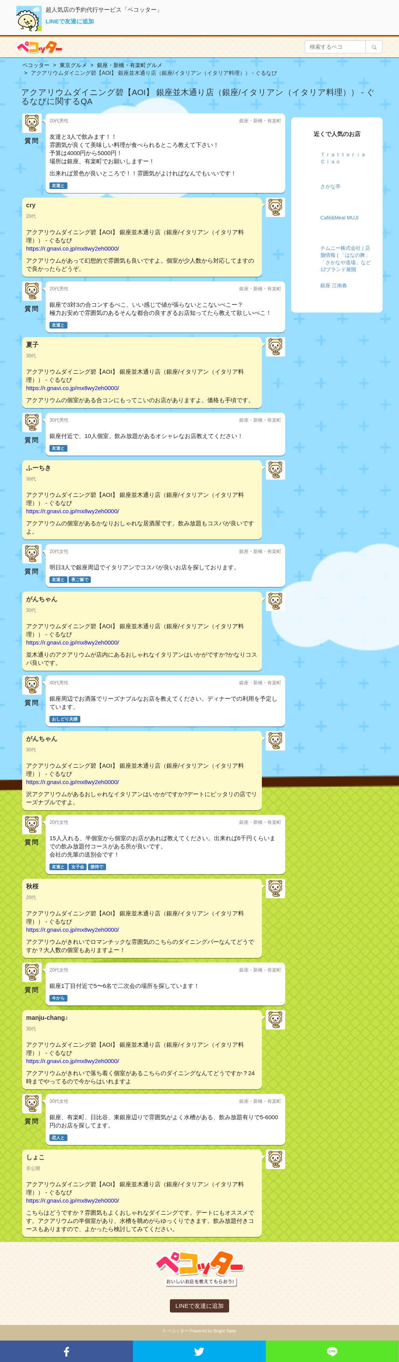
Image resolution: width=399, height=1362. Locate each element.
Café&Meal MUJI (339, 218)
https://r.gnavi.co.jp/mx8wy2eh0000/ (72, 248)
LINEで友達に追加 (70, 21)
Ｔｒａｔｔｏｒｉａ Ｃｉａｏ (343, 158)
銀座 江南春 (333, 285)
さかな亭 (330, 186)
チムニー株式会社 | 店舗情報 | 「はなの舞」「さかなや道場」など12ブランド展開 (345, 259)
